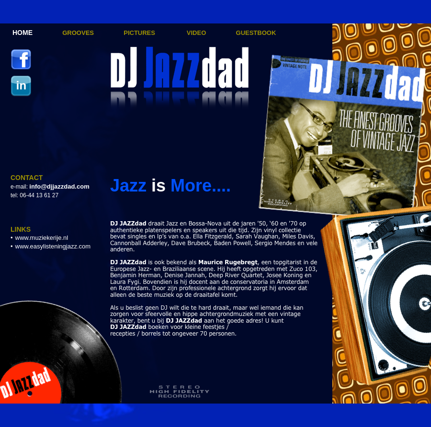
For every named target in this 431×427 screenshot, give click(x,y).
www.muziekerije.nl (41, 237)
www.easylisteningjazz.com (53, 246)
